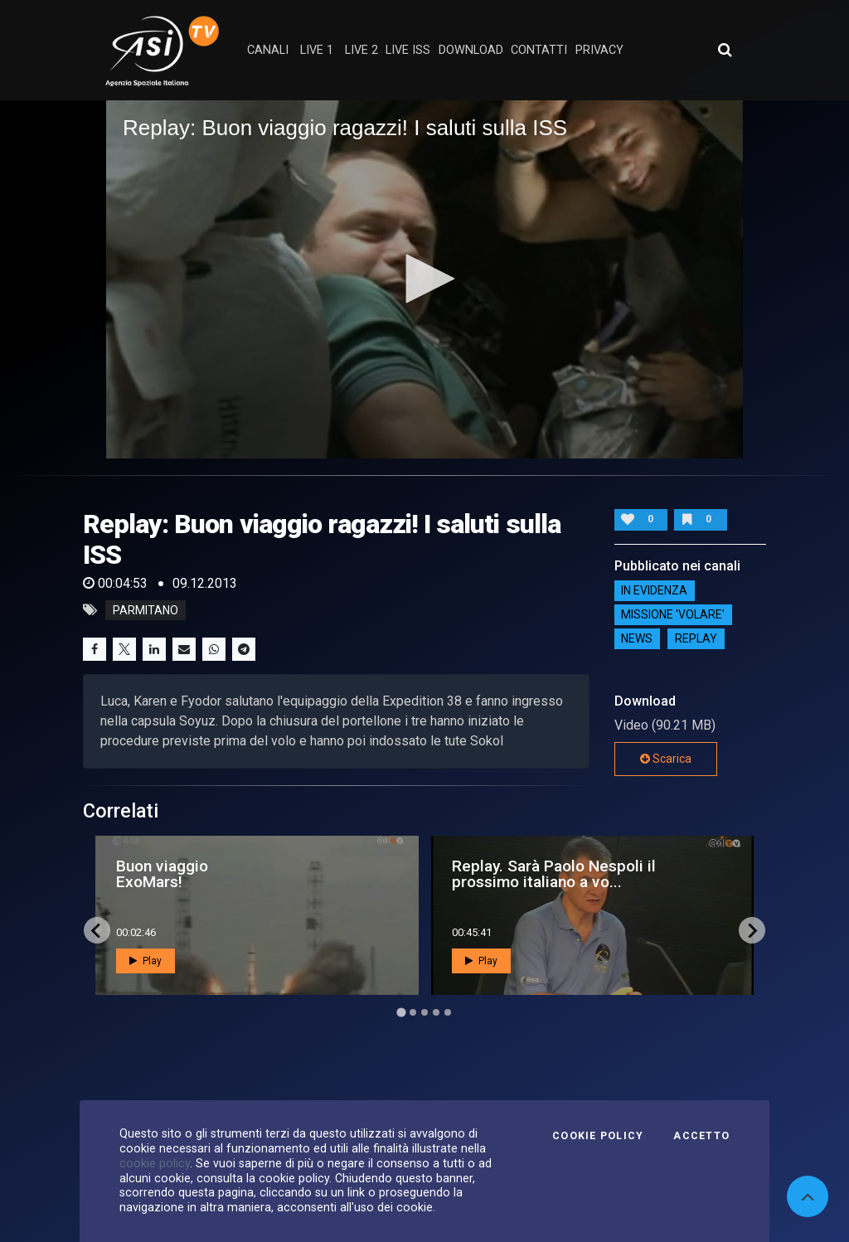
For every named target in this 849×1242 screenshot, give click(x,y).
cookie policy (154, 1163)
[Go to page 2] (413, 1012)
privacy (599, 50)
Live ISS (408, 50)
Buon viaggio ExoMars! (162, 873)
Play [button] (145, 961)
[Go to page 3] (424, 1012)
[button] (424, 278)
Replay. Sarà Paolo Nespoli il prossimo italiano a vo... (554, 873)
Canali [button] (268, 50)
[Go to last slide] (97, 930)
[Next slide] (752, 930)
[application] (424, 279)
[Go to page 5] (447, 1012)
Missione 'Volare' (673, 615)
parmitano (145, 610)
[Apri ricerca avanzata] (725, 49)
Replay (696, 639)
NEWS (637, 639)
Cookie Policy (597, 1136)
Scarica (665, 758)
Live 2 (361, 50)
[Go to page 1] (400, 1012)
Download (471, 50)
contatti (539, 50)
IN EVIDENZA (654, 591)
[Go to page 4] (436, 1012)
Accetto (701, 1136)
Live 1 (316, 50)
